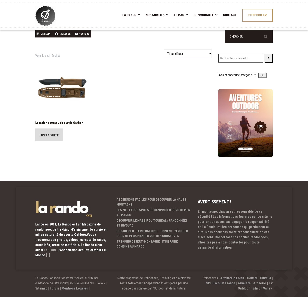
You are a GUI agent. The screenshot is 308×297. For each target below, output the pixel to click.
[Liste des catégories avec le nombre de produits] (237, 75)
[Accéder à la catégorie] (262, 75)
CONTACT (230, 15)
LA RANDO (129, 15)
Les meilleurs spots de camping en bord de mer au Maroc (153, 212)
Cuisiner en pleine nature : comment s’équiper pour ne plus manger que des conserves (152, 233)
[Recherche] (269, 58)
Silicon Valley (262, 288)
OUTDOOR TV (257, 15)
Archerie (259, 283)
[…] (48, 255)
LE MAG (179, 15)
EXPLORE (50, 250)
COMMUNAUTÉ (204, 15)
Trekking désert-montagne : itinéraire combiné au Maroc (147, 243)
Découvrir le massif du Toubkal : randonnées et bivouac (152, 222)
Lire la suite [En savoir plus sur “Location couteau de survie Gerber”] (49, 135)
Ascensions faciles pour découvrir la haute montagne (151, 201)
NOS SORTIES (155, 15)
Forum (54, 288)
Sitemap (41, 288)
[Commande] (188, 53)
